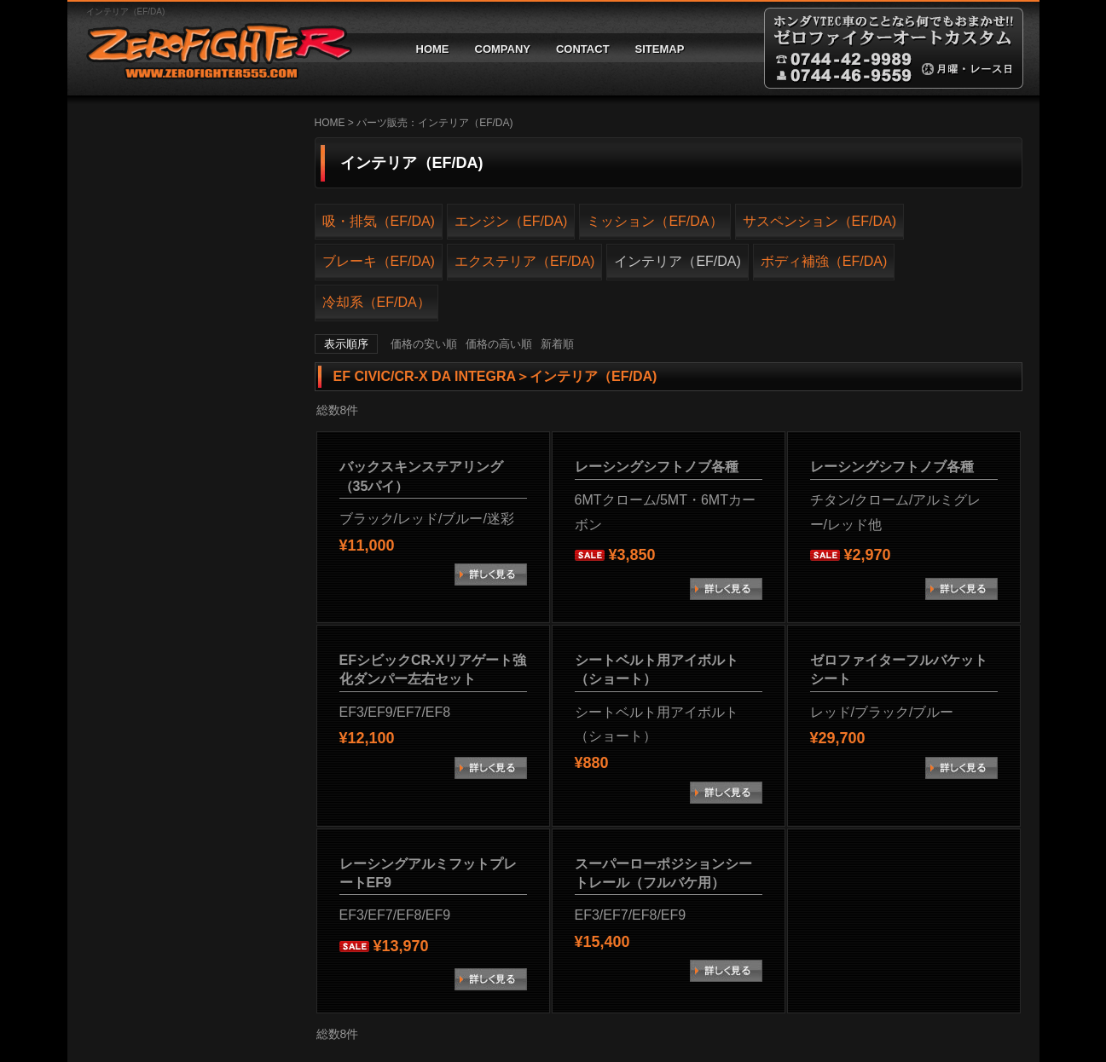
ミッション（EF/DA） (654, 221)
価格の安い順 (424, 344)
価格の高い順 (499, 344)
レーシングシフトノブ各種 (656, 466)
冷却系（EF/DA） (376, 302)
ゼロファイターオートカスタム (212, 48)
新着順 (557, 344)
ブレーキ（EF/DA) (378, 261)
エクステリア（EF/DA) (524, 261)
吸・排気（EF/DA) (378, 221)
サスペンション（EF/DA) (819, 221)
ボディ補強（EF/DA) (824, 261)
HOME (432, 49)
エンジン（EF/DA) (511, 221)
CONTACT (583, 49)
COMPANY (502, 49)
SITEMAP (660, 49)
